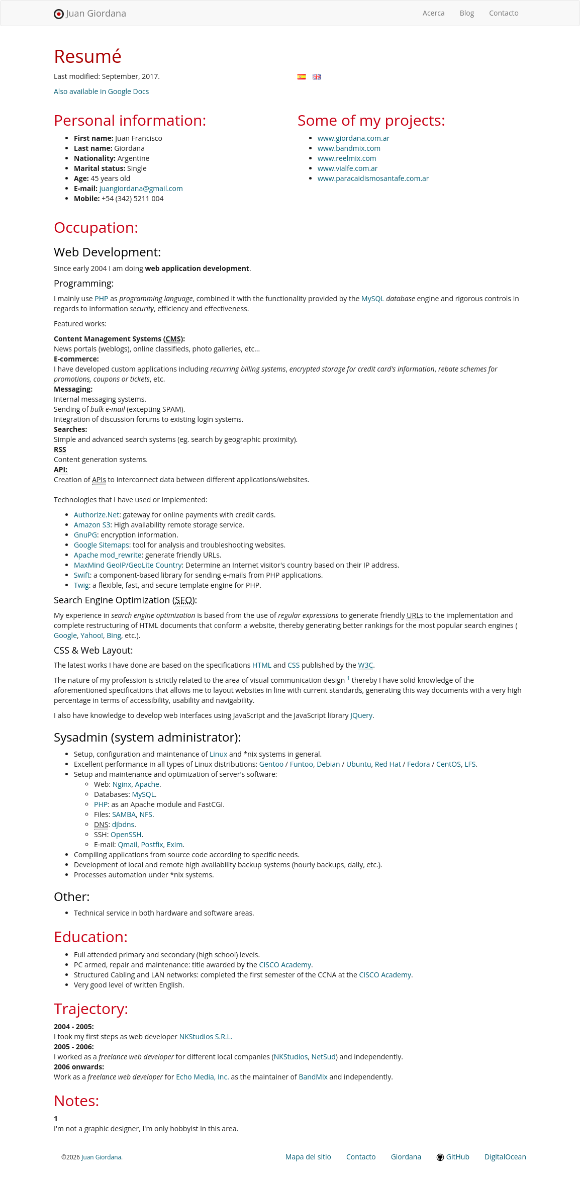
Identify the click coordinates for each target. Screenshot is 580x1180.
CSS (293, 665)
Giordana (406, 1156)
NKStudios (291, 1056)
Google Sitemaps (101, 545)
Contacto (504, 13)
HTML (261, 665)
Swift (82, 575)
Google (65, 635)
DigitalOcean (505, 1156)
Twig (81, 585)
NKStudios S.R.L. (206, 1036)
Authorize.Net (96, 514)
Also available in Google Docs (101, 91)
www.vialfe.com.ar (348, 168)
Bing (114, 635)
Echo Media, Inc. (202, 1076)
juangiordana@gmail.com (141, 188)
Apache (147, 784)
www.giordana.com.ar (354, 138)
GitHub (452, 1156)
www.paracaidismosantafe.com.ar (373, 178)
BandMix (313, 1076)
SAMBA (124, 814)
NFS (145, 814)
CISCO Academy (285, 964)
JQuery (361, 715)
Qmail (127, 844)
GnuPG (85, 534)
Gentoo (271, 764)
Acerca (437, 13)
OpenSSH (126, 834)
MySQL (372, 298)
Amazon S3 (92, 524)
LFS (469, 764)
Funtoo (301, 764)
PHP (101, 298)
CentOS (448, 764)
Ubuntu (358, 764)
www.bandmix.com (349, 148)
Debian (328, 764)
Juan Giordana (90, 13)
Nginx (122, 784)
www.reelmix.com (347, 158)
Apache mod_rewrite (108, 555)
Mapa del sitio (308, 1156)
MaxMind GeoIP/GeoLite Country (127, 565)
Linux (218, 754)
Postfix (152, 844)
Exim (175, 844)
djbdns (123, 824)
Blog (467, 13)
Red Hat (388, 764)
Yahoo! (91, 635)
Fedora (418, 764)
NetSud (324, 1056)
